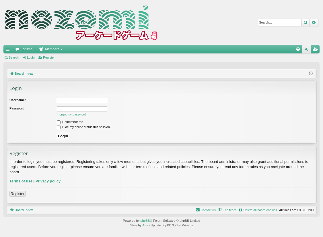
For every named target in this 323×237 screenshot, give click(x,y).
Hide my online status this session (83, 127)
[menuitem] (298, 49)
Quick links (9, 50)
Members (52, 49)
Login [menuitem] (308, 50)
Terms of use (20, 181)
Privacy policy (48, 181)
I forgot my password (71, 114)
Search (14, 57)
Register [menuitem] (317, 50)
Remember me (70, 122)
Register (49, 57)
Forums (26, 49)
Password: (17, 108)
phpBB (145, 220)
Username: (17, 100)
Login (31, 57)
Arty (145, 225)
